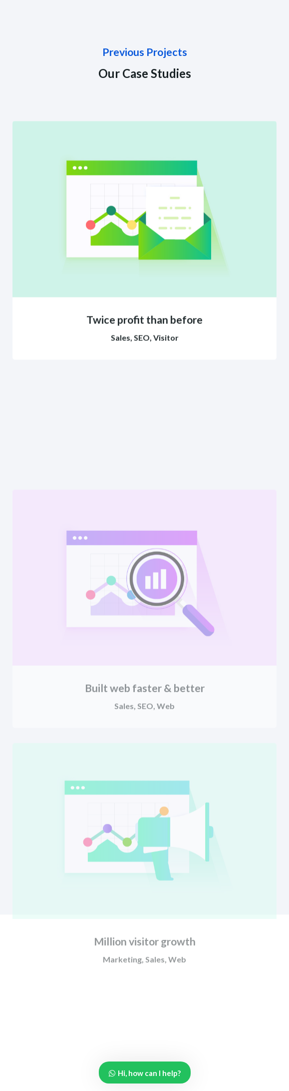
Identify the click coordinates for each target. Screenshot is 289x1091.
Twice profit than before (144, 333)
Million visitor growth (145, 1000)
